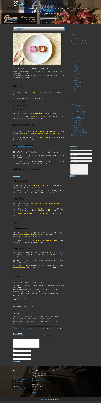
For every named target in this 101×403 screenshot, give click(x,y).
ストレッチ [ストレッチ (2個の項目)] (73, 112)
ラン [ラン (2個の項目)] (78, 115)
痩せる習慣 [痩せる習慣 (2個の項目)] (73, 128)
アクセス (16, 392)
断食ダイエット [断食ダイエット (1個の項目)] (72, 124)
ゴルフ (75, 65)
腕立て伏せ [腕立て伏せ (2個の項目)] (78, 133)
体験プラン (18, 388)
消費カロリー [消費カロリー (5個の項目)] (75, 125)
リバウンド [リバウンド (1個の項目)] (72, 117)
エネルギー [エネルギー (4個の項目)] (74, 107)
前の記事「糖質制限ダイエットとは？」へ (23, 328)
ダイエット (21, 324)
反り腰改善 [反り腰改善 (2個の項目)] (73, 120)
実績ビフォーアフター (59, 8)
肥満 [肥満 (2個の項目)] (71, 133)
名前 (14, 350)
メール (15, 354)
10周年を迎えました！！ (77, 36)
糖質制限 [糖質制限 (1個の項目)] (79, 131)
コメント (16, 338)
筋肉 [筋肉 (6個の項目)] (83, 129)
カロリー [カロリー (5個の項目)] (82, 107)
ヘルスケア (76, 75)
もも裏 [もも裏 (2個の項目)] (75, 105)
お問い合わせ (84, 8)
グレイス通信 (76, 8)
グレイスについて (39, 8)
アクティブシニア (78, 60)
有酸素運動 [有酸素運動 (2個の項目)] (78, 124)
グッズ (75, 63)
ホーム (25, 8)
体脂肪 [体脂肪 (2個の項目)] (76, 117)
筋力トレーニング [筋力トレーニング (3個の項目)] (75, 129)
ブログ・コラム (27, 324)
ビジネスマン (77, 69)
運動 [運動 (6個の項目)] (72, 135)
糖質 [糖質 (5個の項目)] (75, 131)
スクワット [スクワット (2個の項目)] (82, 110)
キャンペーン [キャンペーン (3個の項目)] (74, 108)
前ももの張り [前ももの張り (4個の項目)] (75, 119)
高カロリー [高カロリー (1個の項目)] (82, 135)
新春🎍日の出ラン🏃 (76, 38)
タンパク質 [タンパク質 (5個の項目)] (80, 112)
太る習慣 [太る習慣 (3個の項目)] (73, 122)
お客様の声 (68, 8)
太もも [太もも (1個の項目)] (83, 120)
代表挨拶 (16, 375)
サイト (14, 358)
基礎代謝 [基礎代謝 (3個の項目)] (78, 120)
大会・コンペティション (79, 82)
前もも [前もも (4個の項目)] (80, 117)
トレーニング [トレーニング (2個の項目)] (73, 115)
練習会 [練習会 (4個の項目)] (83, 131)
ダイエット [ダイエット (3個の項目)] (73, 113)
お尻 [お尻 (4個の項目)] (71, 105)
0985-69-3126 (40, 391)
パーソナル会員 (19, 379)
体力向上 (76, 80)
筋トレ (75, 88)
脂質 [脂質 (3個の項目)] (74, 133)
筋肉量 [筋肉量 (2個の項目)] (72, 131)
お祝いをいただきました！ (77, 34)
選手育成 (76, 90)
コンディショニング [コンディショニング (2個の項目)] (75, 110)
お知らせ (31, 8)
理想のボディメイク (78, 86)
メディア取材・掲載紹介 (79, 78)
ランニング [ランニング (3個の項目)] (83, 115)
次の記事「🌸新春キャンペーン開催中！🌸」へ (53, 328)
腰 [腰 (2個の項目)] (82, 133)
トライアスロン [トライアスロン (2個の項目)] (81, 113)
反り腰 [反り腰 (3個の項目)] (82, 119)
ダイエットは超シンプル (22, 298)
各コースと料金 (48, 8)
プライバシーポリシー (19, 390)
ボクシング (76, 77)
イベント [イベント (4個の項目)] (81, 105)
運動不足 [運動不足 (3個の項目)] (77, 135)
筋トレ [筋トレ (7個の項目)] (79, 127)
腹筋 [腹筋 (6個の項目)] (85, 133)
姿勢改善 (76, 84)
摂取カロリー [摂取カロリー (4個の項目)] (80, 122)
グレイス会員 (19, 386)
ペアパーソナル (77, 73)
